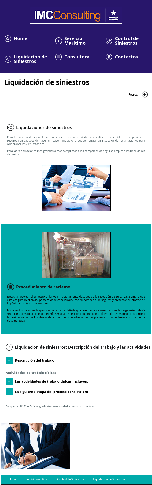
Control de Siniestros (127, 40)
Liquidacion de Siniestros (30, 59)
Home (20, 38)
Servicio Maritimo (75, 40)
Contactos (126, 57)
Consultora (77, 57)
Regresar (134, 94)
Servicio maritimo (37, 479)
